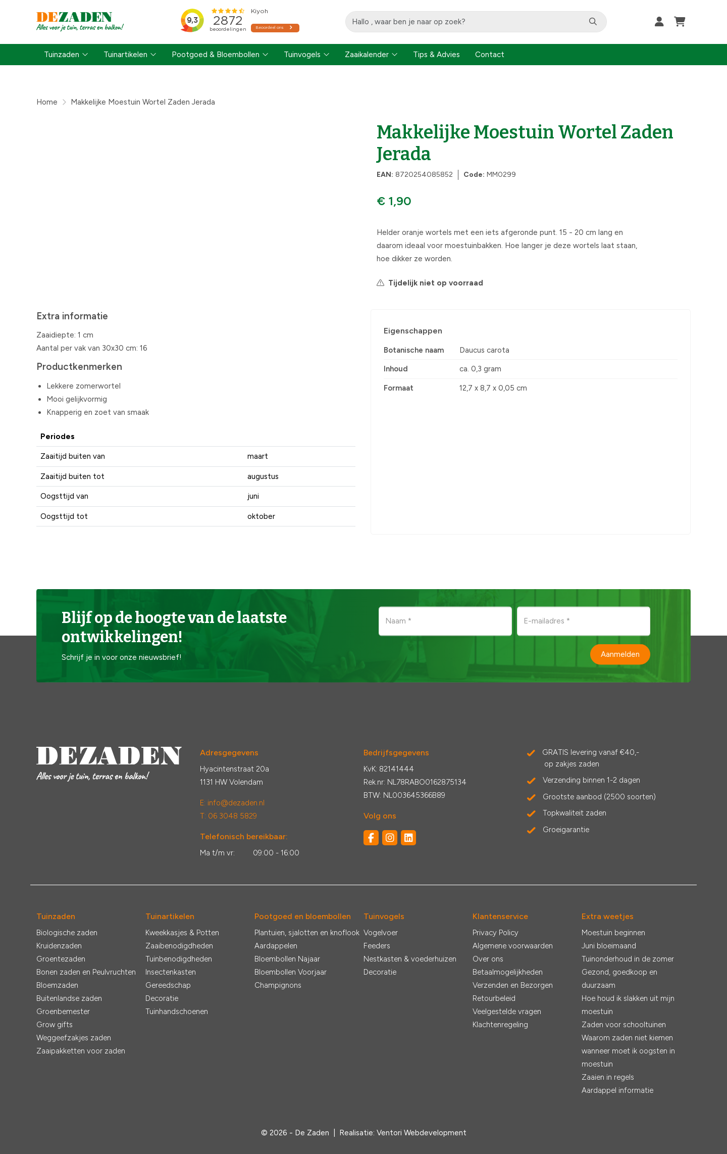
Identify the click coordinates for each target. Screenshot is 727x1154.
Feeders (377, 945)
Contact (489, 54)
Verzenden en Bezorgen (513, 985)
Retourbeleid (494, 998)
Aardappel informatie (617, 1090)
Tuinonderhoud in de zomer (628, 959)
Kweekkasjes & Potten (182, 932)
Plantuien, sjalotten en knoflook (306, 932)
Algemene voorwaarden (513, 945)
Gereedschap (168, 985)
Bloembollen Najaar (287, 959)
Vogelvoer (381, 932)
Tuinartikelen (125, 54)
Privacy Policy (495, 932)
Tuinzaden (61, 54)
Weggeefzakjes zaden (73, 1037)
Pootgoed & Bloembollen (215, 54)
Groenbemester (63, 1011)
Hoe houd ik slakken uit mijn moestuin (628, 1005)
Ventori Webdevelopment (421, 1132)
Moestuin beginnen (613, 932)
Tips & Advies (436, 54)
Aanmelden (620, 654)
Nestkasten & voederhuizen (410, 959)
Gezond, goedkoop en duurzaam (619, 979)
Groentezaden (60, 959)
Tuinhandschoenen (176, 1011)
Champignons (277, 985)
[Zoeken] (593, 21)
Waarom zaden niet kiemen (627, 1037)
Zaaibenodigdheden (179, 945)
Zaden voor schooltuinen (624, 1024)
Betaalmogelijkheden (508, 972)
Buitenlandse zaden (69, 998)
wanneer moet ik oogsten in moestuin (628, 1057)
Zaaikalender (367, 54)
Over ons (488, 959)
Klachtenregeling (500, 1024)
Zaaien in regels (608, 1077)
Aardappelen (275, 945)
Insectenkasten (170, 972)
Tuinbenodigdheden (178, 959)
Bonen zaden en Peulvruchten (86, 972)
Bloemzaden (57, 985)
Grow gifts (54, 1024)
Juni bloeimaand (609, 945)
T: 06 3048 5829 (228, 816)
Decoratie (161, 998)
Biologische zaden (66, 932)
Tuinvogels (302, 54)
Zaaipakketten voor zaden (80, 1050)
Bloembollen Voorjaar (290, 972)
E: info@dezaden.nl (232, 802)
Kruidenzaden (59, 945)
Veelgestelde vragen (507, 1011)
